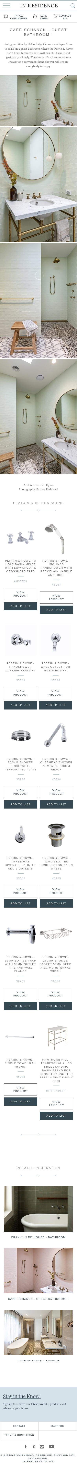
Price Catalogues (15, 17)
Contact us (62, 17)
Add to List (20, 606)
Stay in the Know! (22, 1396)
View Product (20, 594)
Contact (19, 1426)
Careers (57, 1426)
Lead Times (40, 17)
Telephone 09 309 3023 (38, 1461)
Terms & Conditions (19, 1435)
